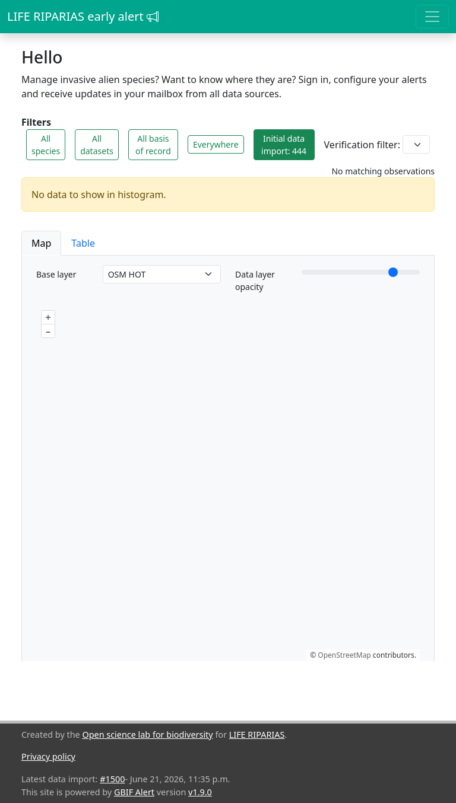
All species (45, 145)
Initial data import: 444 (283, 145)
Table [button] (83, 243)
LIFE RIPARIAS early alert (83, 16)
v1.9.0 (200, 792)
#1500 (112, 779)
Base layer (56, 274)
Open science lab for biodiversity (147, 734)
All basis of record (153, 145)
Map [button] (41, 243)
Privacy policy (48, 756)
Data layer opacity (255, 280)
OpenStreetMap (344, 655)
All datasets (96, 145)
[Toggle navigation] (432, 16)
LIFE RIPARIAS (257, 734)
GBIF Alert (134, 792)
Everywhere (216, 144)
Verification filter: (362, 144)
